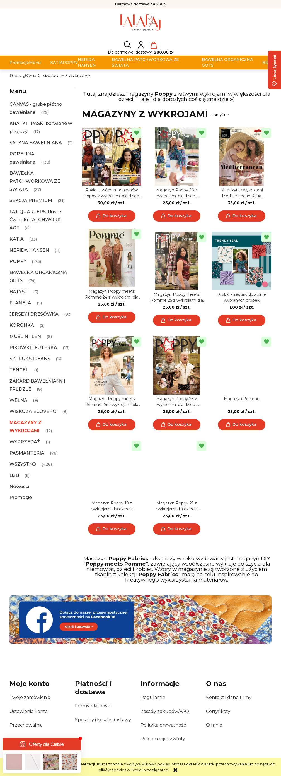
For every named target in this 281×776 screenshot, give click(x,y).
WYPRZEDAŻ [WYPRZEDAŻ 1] (24, 442)
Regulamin (152, 697)
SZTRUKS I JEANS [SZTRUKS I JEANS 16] (29, 358)
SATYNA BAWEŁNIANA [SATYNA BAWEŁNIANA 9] (35, 142)
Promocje (20, 497)
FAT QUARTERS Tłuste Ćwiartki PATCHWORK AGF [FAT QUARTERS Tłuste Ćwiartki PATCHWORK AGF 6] (35, 219)
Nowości (19, 486)
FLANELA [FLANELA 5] (20, 303)
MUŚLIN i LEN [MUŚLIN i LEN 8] (25, 336)
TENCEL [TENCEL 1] (18, 370)
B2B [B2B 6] (14, 475)
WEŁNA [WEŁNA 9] (18, 400)
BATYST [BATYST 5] (18, 291)
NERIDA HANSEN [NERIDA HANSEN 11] (29, 250)
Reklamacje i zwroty (162, 738)
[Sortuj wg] (240, 114)
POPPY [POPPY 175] (17, 261)
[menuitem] (19, 63)
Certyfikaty (218, 711)
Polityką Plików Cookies (148, 764)
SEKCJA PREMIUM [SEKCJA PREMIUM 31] (30, 200)
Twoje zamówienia (29, 697)
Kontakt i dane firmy (228, 697)
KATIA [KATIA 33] (16, 239)
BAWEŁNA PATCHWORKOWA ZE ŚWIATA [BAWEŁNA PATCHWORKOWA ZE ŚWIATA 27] (34, 181)
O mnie (214, 725)
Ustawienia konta (28, 711)
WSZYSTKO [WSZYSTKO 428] (22, 464)
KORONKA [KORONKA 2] (21, 325)
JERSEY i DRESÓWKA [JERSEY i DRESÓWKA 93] (34, 314)
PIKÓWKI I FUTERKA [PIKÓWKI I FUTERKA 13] (33, 347)
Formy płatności (93, 705)
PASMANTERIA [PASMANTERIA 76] (26, 453)
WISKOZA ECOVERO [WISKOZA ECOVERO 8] (33, 411)
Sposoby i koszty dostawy (103, 719)
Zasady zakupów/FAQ (164, 711)
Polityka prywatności (163, 725)
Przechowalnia (26, 725)
